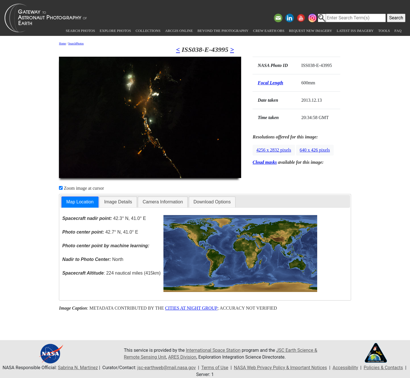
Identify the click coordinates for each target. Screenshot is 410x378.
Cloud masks (265, 162)
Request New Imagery (310, 31)
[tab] (80, 202)
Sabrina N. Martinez (78, 367)
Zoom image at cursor (81, 188)
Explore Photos (115, 31)
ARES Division (182, 357)
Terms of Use (214, 367)
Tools (384, 31)
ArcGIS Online (179, 31)
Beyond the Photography (222, 31)
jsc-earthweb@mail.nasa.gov (167, 367)
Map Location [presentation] (80, 201)
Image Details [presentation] (118, 201)
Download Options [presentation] (212, 201)
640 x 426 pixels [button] (315, 150)
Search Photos (80, 31)
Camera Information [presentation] (163, 201)
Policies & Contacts (383, 367)
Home (62, 43)
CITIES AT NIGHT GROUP (191, 308)
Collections (148, 31)
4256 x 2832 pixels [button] (273, 150)
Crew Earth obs (268, 31)
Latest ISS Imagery (355, 31)
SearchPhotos (76, 43)
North (92, 259)
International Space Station (213, 350)
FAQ (397, 31)
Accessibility (345, 367)
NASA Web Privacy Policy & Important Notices (280, 367)
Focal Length (270, 82)
